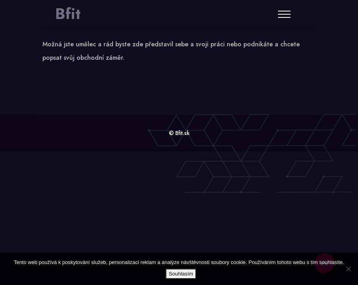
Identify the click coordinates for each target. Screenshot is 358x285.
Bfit (67, 13)
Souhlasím (181, 274)
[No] (348, 269)
